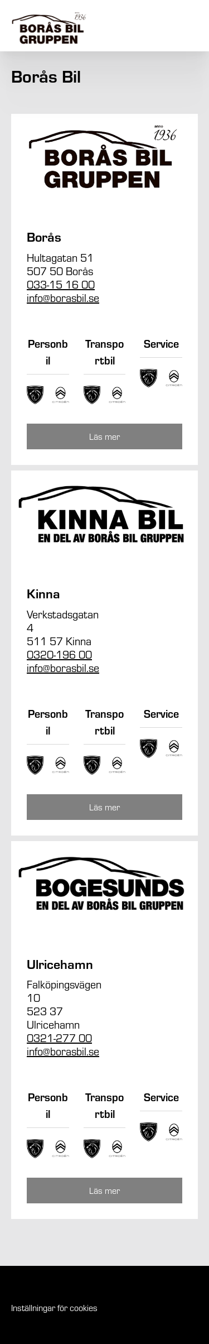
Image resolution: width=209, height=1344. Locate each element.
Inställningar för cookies (54, 1307)
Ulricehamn (60, 963)
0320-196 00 (59, 653)
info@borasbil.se (63, 297)
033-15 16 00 (61, 283)
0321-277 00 (59, 1037)
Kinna (43, 593)
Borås (44, 236)
